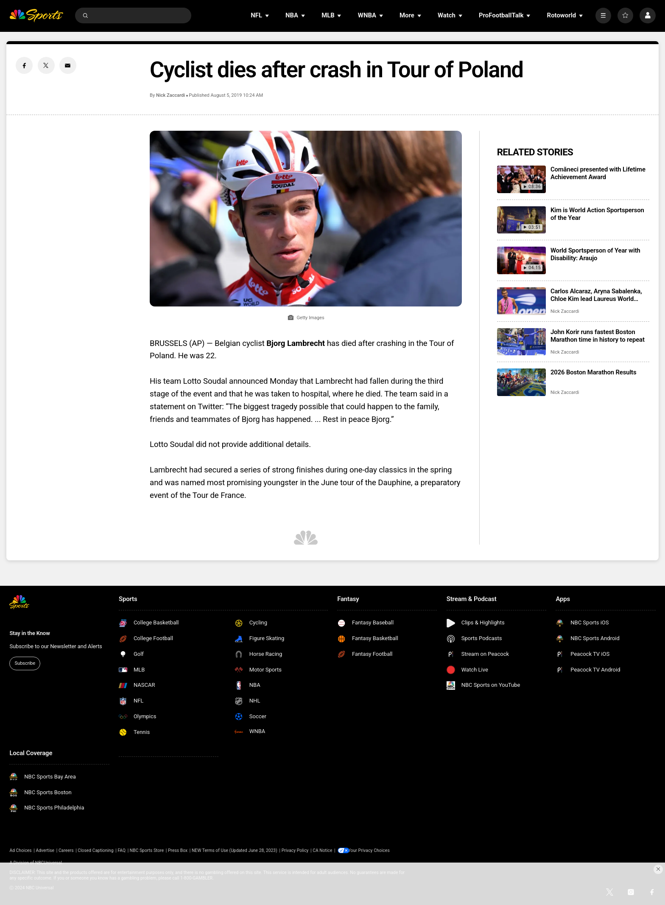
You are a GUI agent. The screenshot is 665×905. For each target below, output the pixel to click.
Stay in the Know (29, 633)
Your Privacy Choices (371, 850)
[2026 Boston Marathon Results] (521, 382)
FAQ (121, 850)
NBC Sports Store (147, 850)
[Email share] (67, 65)
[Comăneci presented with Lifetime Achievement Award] (521, 179)
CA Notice (322, 850)
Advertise (45, 850)
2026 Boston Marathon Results (593, 372)
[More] (603, 15)
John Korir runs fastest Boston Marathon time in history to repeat (597, 335)
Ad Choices (20, 850)
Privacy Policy (295, 850)
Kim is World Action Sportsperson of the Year (597, 214)
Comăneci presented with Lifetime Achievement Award (597, 173)
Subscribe (25, 663)
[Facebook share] (24, 65)
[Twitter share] (46, 65)
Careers (66, 850)
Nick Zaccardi (170, 95)
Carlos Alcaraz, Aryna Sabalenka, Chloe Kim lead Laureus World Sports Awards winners (596, 295)
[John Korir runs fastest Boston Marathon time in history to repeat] (521, 342)
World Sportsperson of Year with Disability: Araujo (595, 254)
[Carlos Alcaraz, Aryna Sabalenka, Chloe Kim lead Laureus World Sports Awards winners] (521, 301)
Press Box (177, 850)
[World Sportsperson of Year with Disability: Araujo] (521, 260)
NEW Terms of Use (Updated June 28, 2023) (234, 850)
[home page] (36, 15)
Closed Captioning (95, 850)
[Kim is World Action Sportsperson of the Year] (521, 220)
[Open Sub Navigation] (267, 15)
